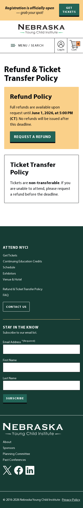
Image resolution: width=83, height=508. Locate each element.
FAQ (6, 295)
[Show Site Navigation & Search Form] (27, 45)
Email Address (19, 342)
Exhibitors (9, 273)
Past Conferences (14, 460)
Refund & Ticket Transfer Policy (22, 289)
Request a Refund (32, 136)
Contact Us (16, 307)
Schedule (9, 267)
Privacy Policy (71, 500)
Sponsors (9, 448)
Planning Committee (16, 454)
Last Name (9, 378)
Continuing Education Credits (22, 261)
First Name (10, 360)
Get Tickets (69, 9)
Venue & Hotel (12, 279)
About (7, 442)
